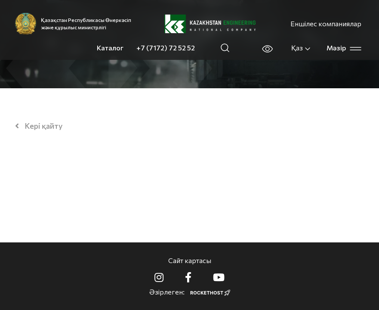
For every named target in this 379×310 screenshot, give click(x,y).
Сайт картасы (189, 260)
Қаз (301, 47)
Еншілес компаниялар (325, 23)
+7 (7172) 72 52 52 (165, 47)
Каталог (110, 47)
